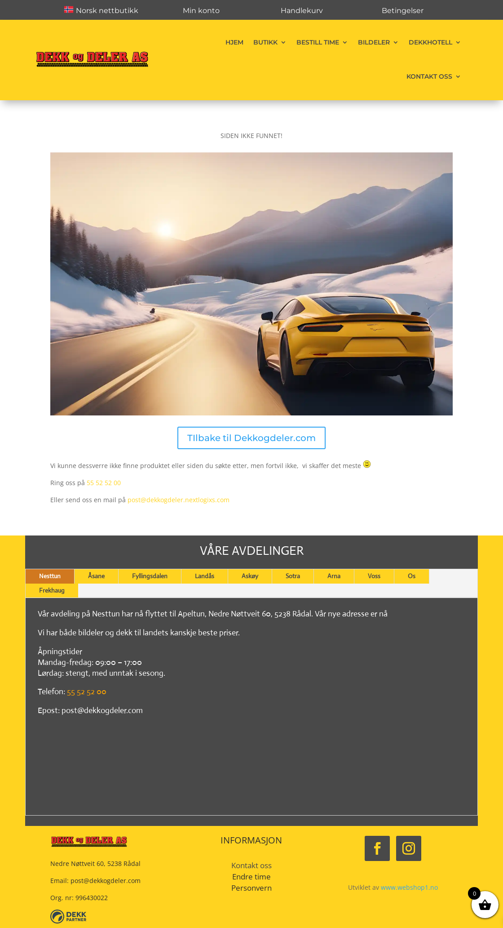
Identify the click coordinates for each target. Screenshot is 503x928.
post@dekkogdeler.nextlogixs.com (178, 499)
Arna (333, 576)
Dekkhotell (430, 42)
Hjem (234, 42)
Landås (204, 576)
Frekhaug (52, 590)
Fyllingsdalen (150, 576)
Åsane (96, 576)
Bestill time (317, 42)
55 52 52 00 (104, 482)
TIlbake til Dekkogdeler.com (251, 438)
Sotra (293, 576)
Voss (374, 576)
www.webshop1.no (409, 887)
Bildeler (374, 42)
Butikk (265, 42)
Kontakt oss (429, 76)
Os (411, 576)
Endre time (251, 876)
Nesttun (50, 576)
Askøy (250, 576)
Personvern (251, 888)
